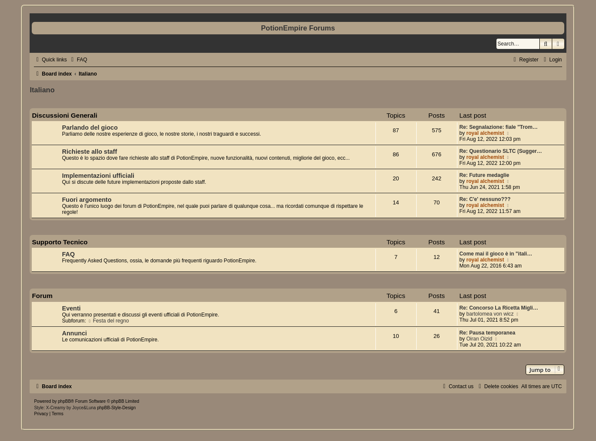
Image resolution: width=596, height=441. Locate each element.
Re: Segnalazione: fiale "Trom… (499, 127)
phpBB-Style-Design (116, 407)
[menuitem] (78, 60)
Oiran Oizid (479, 339)
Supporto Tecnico (60, 242)
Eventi (71, 308)
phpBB (64, 401)
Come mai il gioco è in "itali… (496, 254)
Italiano (42, 90)
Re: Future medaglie (484, 175)
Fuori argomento (86, 199)
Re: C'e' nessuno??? (485, 199)
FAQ (68, 254)
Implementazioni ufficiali (98, 175)
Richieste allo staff (89, 151)
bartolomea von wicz (490, 314)
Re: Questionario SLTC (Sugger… (501, 151)
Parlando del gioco (90, 127)
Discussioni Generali (64, 115)
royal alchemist (485, 133)
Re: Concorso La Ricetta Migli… (499, 308)
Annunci (74, 333)
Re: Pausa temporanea (487, 333)
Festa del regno (108, 321)
